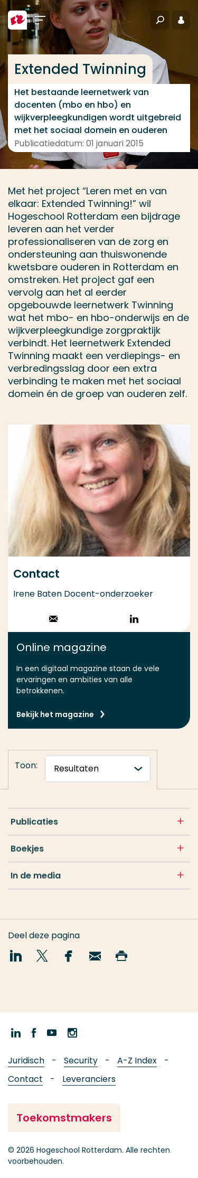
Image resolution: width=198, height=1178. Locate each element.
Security (81, 1060)
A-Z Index (137, 1060)
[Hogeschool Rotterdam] (17, 20)
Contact (25, 1079)
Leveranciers (89, 1079)
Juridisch (26, 1060)
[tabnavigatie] (97, 769)
